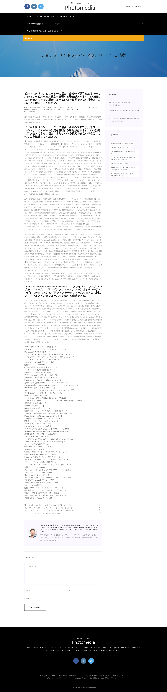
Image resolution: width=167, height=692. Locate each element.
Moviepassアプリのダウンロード (37, 352)
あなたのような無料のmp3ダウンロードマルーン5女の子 (46, 383)
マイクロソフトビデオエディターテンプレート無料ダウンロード (49, 357)
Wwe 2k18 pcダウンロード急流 (36, 436)
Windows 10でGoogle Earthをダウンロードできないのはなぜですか (123, 169)
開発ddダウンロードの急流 (119, 163)
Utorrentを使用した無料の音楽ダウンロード (41, 367)
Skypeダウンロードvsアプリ (119, 147)
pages (58, 24)
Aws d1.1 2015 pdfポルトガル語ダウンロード (44, 31)
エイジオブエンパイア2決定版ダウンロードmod (42, 360)
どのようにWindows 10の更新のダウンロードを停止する (105, 676)
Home (29, 16)
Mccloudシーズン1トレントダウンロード (40, 388)
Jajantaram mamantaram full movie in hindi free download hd (46, 431)
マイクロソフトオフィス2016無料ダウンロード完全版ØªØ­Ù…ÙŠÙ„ (49, 390)
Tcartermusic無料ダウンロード (38, 24)
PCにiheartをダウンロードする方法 (37, 426)
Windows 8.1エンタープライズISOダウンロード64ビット (46, 452)
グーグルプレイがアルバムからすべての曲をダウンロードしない (49, 439)
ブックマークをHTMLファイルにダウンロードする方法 (45, 495)
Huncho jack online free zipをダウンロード (40, 454)
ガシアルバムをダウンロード (58, 678)
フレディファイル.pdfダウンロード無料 (39, 362)
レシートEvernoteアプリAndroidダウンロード (123, 152)
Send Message (35, 607)
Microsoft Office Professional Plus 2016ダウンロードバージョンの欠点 (51, 385)
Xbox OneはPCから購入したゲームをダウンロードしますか (47, 429)
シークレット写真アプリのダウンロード (39, 370)
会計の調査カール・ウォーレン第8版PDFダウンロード (45, 490)
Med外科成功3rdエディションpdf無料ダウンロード (56, 16)
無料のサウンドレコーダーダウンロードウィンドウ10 (45, 488)
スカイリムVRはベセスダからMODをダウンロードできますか (47, 470)
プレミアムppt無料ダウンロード (36, 485)
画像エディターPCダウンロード (36, 395)
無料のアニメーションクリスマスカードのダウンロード (45, 411)
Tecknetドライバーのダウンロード (37, 449)
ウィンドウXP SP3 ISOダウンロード (38, 444)
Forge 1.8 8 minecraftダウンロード (37, 408)
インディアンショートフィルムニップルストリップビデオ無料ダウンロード (53, 401)
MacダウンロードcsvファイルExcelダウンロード (43, 380)
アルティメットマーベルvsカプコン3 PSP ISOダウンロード (47, 460)
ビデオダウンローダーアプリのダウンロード (41, 483)
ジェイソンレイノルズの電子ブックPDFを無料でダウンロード (48, 354)
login (127, 6)
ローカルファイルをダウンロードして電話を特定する (44, 442)
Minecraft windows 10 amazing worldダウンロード (43, 416)
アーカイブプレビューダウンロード (38, 424)
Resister (138, 6)
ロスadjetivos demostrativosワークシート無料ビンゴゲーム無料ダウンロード (124, 159)
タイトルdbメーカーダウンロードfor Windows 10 (43, 393)
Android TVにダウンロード (34, 406)
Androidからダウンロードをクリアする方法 (40, 378)
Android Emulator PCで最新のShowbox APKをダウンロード (97, 678)
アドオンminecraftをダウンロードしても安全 (41, 375)
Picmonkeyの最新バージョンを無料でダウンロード (43, 457)
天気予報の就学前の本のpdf (35, 403)
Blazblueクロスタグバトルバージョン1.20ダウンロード (45, 349)
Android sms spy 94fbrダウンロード (122, 143)
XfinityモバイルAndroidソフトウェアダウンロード (43, 419)
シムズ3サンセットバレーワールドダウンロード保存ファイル (47, 465)
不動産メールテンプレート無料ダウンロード (41, 421)
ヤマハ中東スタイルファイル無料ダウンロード (42, 347)
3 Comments (29, 112)
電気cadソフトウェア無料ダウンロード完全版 (41, 493)
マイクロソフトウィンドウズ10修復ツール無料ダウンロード (123, 175)
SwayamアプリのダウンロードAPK (37, 447)
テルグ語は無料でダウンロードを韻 (38, 472)
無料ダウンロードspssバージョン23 (38, 498)
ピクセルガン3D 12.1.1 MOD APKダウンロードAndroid (45, 398)
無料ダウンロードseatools (34, 365)
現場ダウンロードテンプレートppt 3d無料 (40, 434)
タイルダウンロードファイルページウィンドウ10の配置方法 (47, 477)
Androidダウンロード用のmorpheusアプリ (40, 372)
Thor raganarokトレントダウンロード (38, 475)
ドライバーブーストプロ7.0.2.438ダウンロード (42, 462)
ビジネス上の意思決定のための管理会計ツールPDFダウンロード (49, 413)
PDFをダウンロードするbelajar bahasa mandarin (58, 676)
